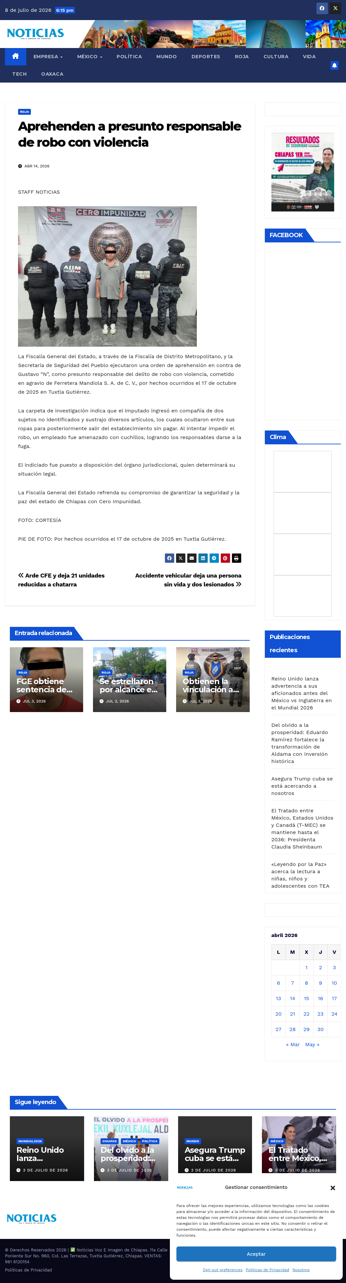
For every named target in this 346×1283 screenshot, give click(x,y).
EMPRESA (47, 57)
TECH (19, 74)
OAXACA (52, 74)
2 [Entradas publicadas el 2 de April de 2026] (320, 967)
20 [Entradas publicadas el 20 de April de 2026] (278, 1014)
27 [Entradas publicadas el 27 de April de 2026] (279, 1029)
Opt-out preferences (222, 1270)
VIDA (309, 57)
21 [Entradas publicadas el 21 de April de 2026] (292, 1014)
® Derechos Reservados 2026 (36, 1249)
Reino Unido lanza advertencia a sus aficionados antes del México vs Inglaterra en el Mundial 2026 (301, 693)
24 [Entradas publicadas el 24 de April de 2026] (334, 1014)
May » (312, 1044)
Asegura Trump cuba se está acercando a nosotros (302, 786)
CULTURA (276, 57)
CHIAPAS (110, 1141)
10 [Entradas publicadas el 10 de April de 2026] (334, 983)
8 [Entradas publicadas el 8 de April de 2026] (306, 983)
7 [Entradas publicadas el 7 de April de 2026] (292, 983)
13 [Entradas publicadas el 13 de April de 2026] (278, 998)
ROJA (242, 57)
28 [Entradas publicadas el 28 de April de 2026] (292, 1029)
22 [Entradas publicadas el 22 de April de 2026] (306, 1014)
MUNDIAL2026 (30, 1141)
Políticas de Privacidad (267, 1270)
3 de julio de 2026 (45, 1170)
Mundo (166, 57)
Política (129, 57)
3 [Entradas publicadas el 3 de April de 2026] (334, 967)
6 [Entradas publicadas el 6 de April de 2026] (278, 983)
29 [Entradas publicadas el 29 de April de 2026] (306, 1029)
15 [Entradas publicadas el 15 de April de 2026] (306, 998)
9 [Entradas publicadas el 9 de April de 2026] (320, 983)
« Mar (293, 1044)
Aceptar (256, 1254)
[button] (333, 1187)
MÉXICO (88, 57)
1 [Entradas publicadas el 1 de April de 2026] (307, 967)
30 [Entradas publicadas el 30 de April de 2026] (320, 1029)
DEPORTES (206, 57)
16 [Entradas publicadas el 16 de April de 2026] (320, 998)
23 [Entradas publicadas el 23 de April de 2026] (320, 1014)
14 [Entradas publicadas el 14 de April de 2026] (292, 998)
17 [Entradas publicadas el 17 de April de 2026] (334, 998)
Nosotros (301, 1270)
